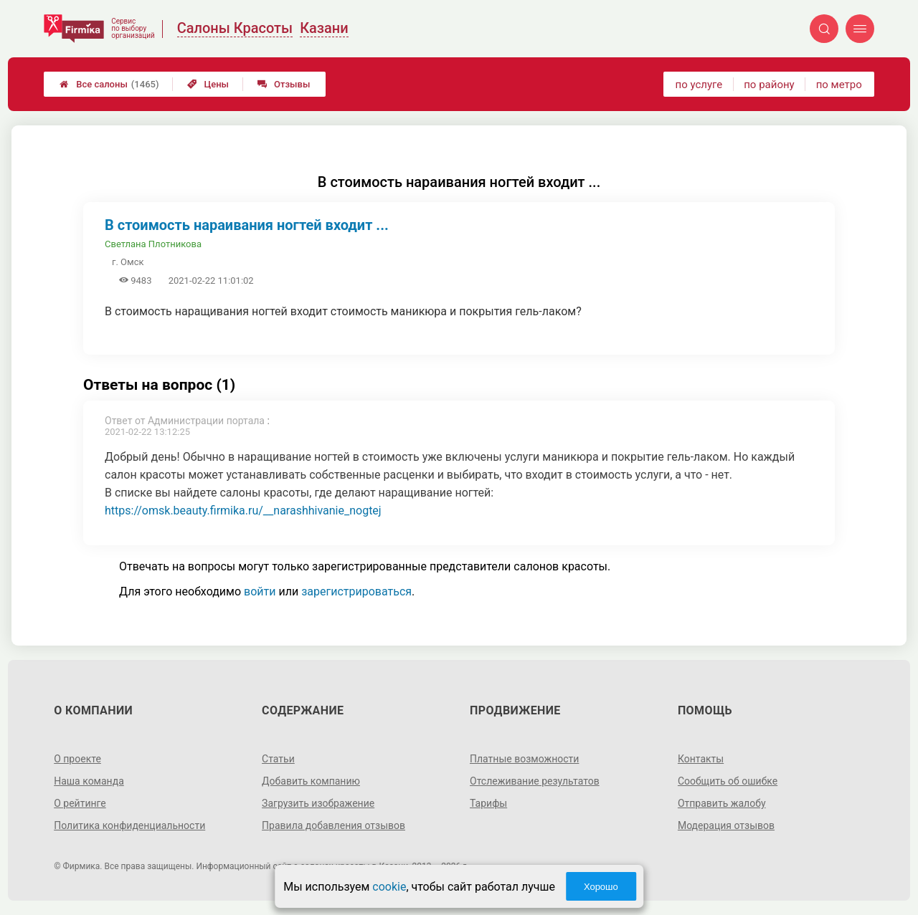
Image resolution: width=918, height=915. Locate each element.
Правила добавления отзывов (333, 825)
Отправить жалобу (722, 803)
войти (259, 591)
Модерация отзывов (726, 825)
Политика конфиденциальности (129, 825)
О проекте (77, 759)
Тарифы (488, 803)
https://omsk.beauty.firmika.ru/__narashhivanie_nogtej (243, 510)
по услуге (699, 84)
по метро (839, 84)
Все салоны (109, 84)
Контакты (701, 759)
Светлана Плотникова (153, 244)
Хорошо (601, 886)
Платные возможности (524, 759)
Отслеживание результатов (535, 781)
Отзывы (283, 84)
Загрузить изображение (318, 803)
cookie (389, 887)
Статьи (278, 759)
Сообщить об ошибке (727, 781)
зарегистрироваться (356, 591)
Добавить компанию (311, 781)
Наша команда (89, 781)
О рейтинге (80, 803)
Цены (208, 84)
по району (769, 84)
